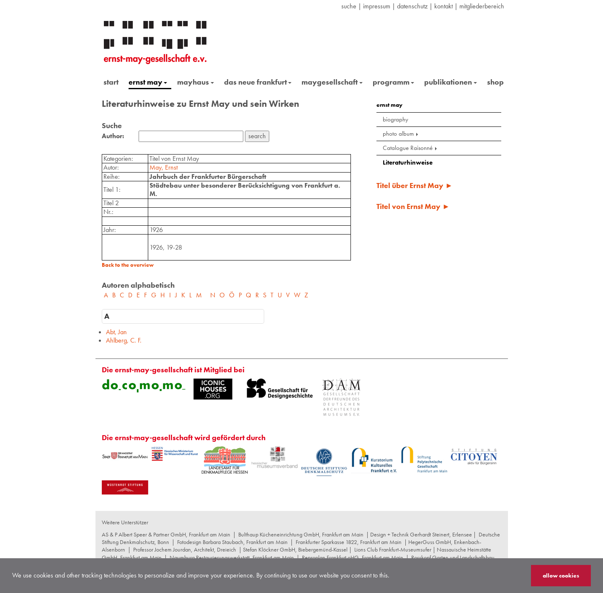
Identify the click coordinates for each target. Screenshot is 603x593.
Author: (113, 136)
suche (348, 6)
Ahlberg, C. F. (124, 340)
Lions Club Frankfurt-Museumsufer (392, 549)
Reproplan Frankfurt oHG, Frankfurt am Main (352, 557)
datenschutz (412, 6)
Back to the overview (128, 264)
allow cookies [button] (561, 575)
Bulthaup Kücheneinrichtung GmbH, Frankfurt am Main (300, 534)
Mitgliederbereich (481, 6)
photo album (401, 133)
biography (395, 119)
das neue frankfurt (258, 82)
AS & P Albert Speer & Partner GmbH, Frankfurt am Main (166, 534)
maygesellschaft (332, 82)
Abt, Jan (116, 331)
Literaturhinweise (408, 162)
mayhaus (195, 82)
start (111, 82)
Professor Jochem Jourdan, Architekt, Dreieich (184, 549)
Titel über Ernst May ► (414, 185)
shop (495, 82)
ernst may (148, 82)
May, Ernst (163, 167)
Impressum (376, 6)
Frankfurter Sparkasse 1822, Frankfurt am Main (349, 542)
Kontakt (443, 6)
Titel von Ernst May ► (413, 206)
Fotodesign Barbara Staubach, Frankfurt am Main (232, 542)
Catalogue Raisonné (410, 148)
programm (394, 82)
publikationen (450, 82)
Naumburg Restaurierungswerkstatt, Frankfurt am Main (232, 557)
